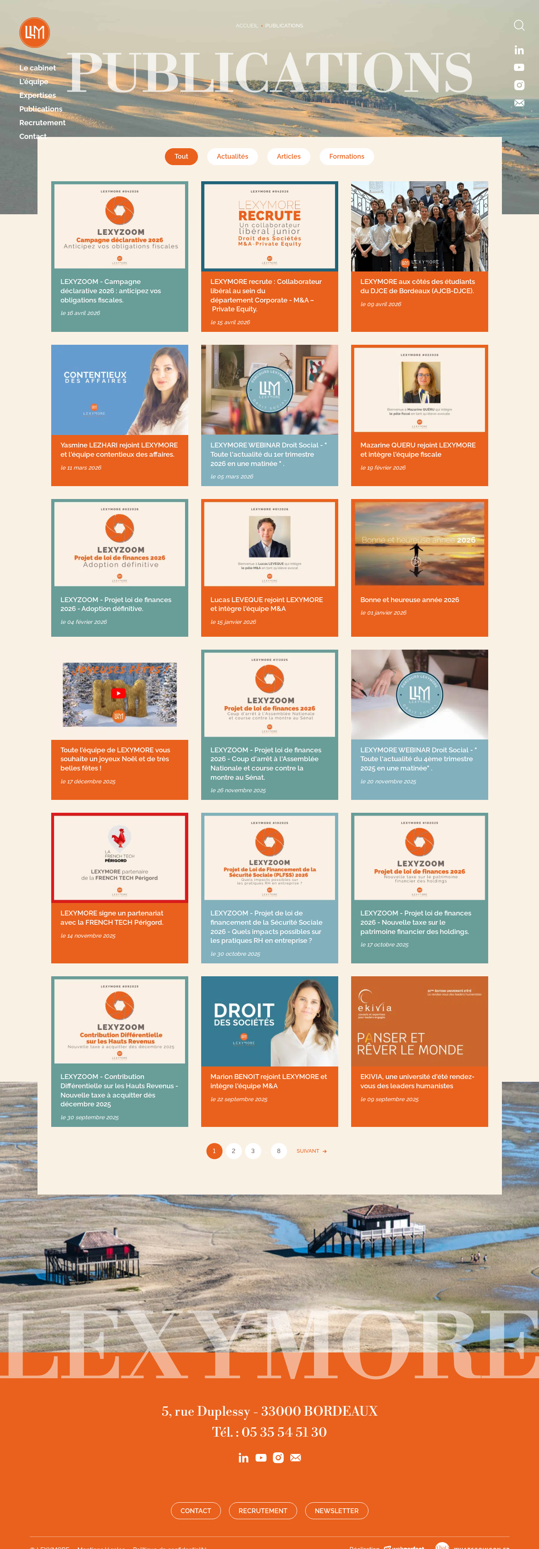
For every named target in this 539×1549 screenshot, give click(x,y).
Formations (346, 156)
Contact (33, 137)
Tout (181, 156)
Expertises (37, 95)
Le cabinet (37, 68)
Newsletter (337, 1511)
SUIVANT (308, 1151)
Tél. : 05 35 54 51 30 (269, 1433)
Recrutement (42, 123)
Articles (289, 156)
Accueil (247, 26)
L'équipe (33, 82)
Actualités (232, 156)
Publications (40, 109)
